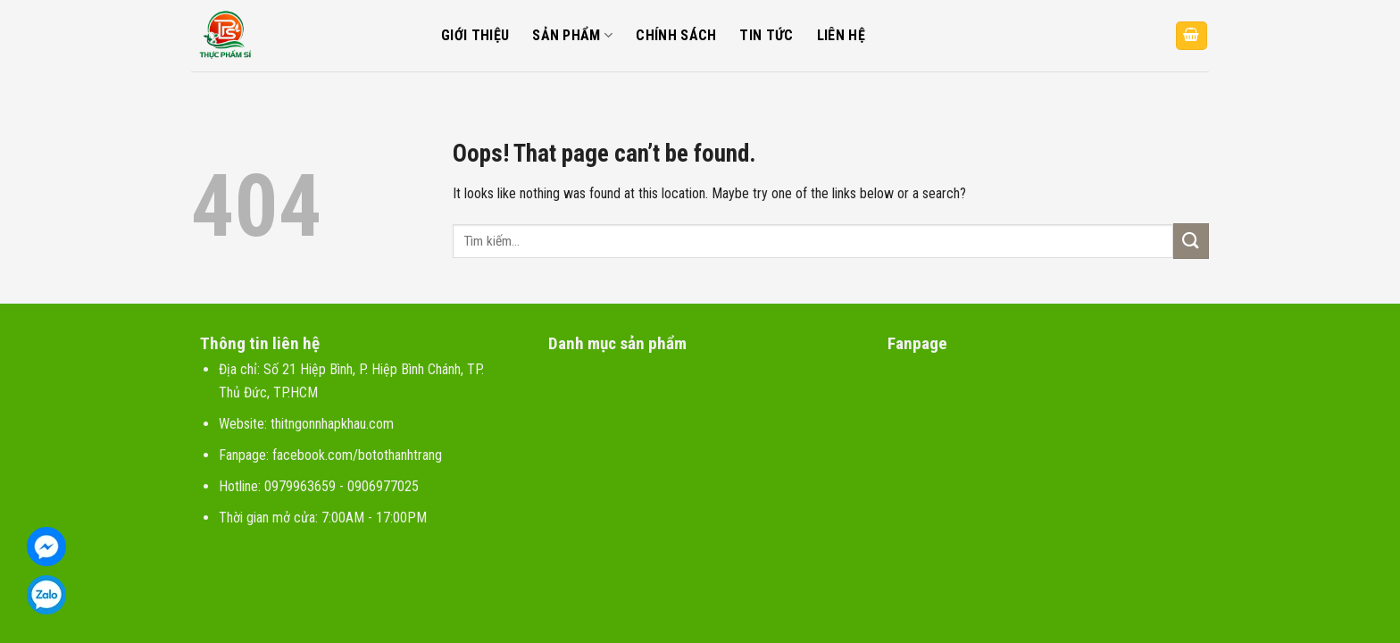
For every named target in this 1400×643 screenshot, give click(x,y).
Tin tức (766, 35)
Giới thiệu (475, 35)
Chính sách (676, 35)
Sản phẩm (572, 36)
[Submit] (1191, 240)
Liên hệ (841, 35)
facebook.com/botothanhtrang (357, 455)
